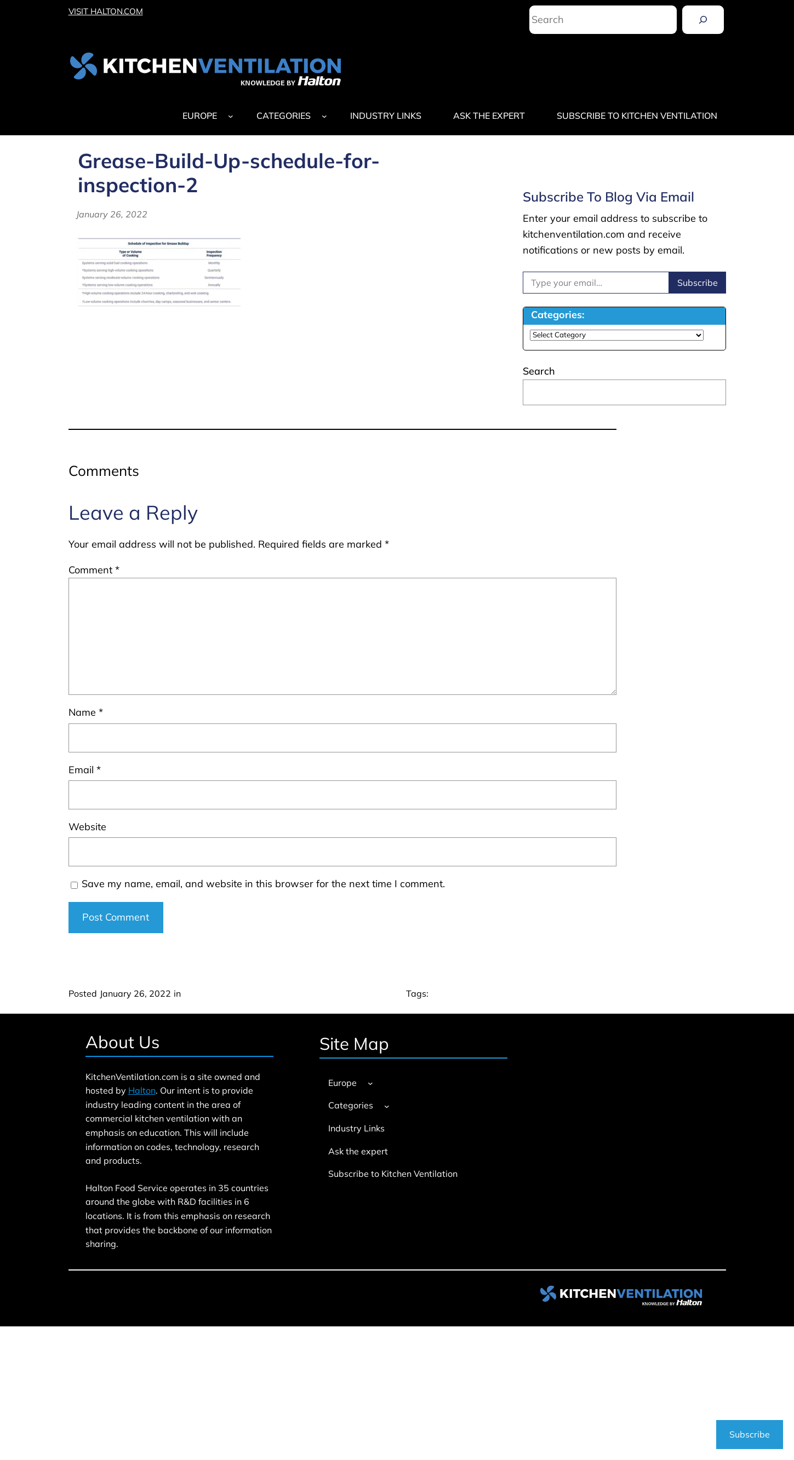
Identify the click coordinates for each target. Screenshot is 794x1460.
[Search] (703, 19)
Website (87, 826)
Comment (93, 570)
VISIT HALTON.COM (105, 11)
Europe (199, 115)
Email (84, 769)
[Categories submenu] (324, 116)
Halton (142, 1090)
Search (539, 371)
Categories (283, 115)
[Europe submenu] (230, 116)
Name (85, 712)
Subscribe (697, 282)
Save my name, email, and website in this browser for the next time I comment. (263, 883)
